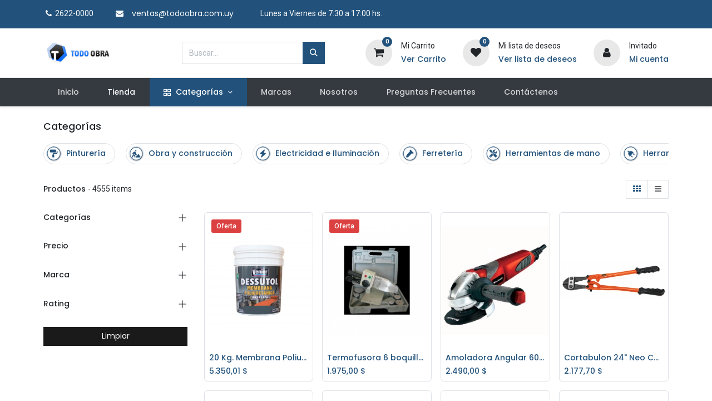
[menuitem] (68, 92)
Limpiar (116, 335)
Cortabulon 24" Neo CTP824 (614, 358)
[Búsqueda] (314, 53)
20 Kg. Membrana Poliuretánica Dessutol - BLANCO (259, 358)
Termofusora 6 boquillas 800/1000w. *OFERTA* (377, 358)
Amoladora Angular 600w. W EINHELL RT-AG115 (495, 358)
